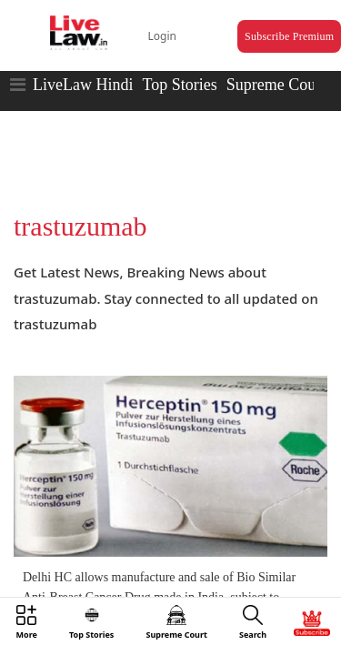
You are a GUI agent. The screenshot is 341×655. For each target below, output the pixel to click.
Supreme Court (276, 68)
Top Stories (179, 68)
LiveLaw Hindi (83, 68)
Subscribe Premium (269, 23)
